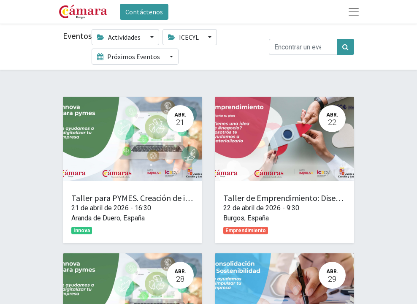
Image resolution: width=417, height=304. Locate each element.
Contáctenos (144, 12)
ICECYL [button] (184, 37)
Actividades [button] (119, 37)
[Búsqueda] (345, 47)
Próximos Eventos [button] (129, 56)
